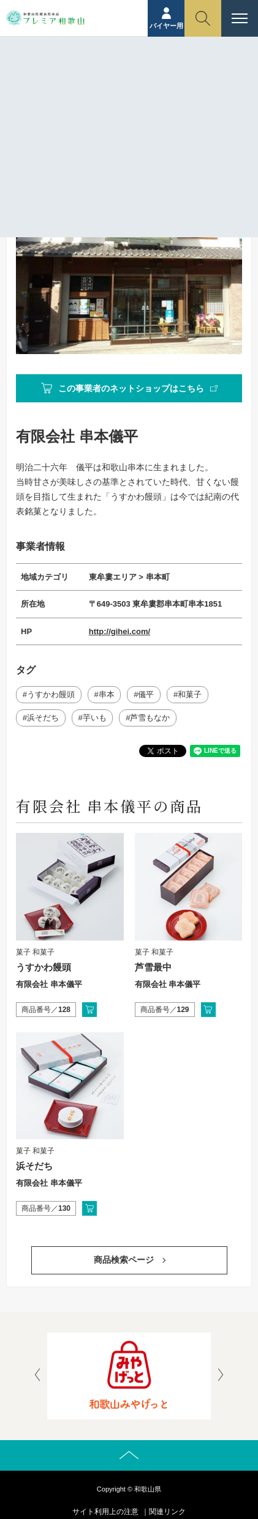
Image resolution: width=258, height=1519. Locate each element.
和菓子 (190, 694)
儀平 (146, 694)
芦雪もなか (150, 717)
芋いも (95, 717)
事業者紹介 (109, 90)
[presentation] (37, 1376)
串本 (107, 694)
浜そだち (43, 717)
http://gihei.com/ (119, 631)
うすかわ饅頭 (51, 694)
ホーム (68, 90)
